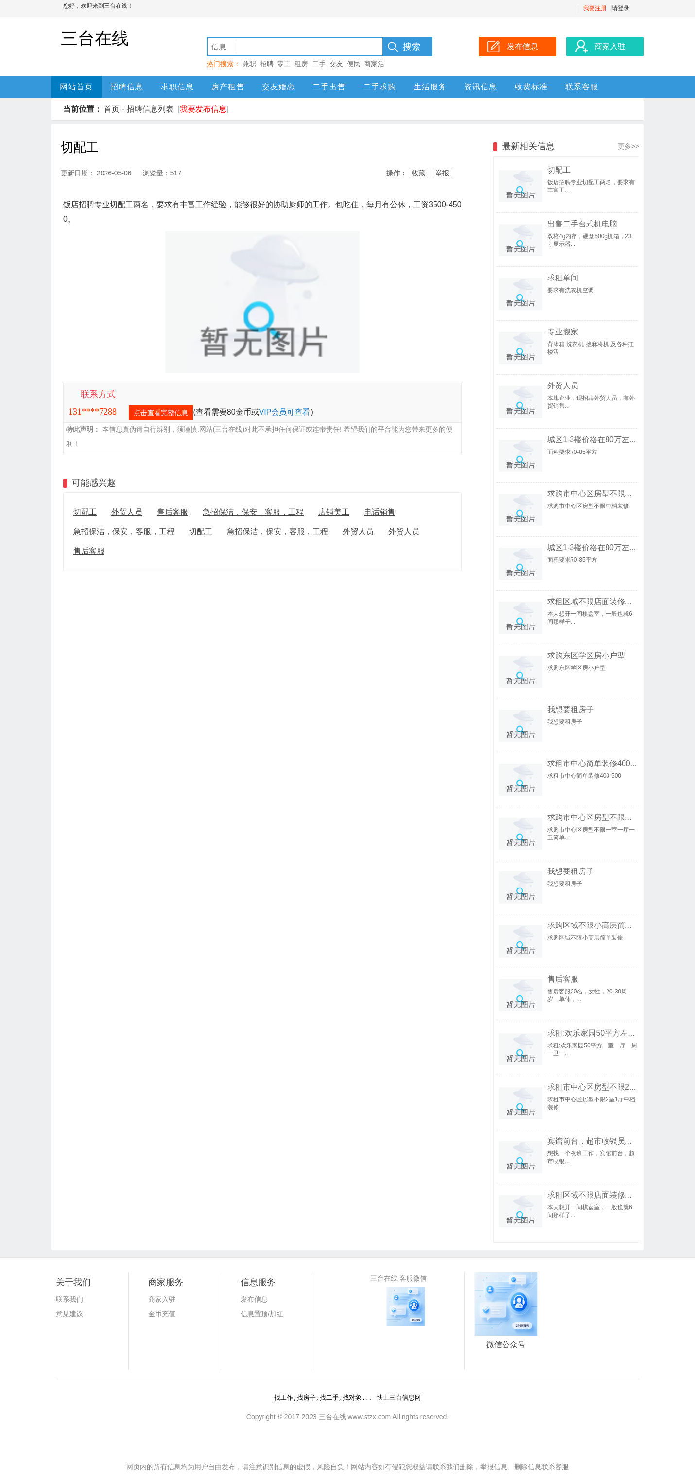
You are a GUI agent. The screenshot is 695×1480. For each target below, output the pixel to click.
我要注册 (595, 8)
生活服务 (430, 87)
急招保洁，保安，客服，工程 (253, 512)
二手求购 (379, 87)
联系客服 (581, 87)
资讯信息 (480, 87)
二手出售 (329, 87)
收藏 (418, 173)
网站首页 (76, 87)
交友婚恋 (278, 87)
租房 (301, 64)
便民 (354, 64)
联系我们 (69, 1299)
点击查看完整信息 (161, 413)
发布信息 (254, 1299)
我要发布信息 (203, 109)
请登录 (620, 8)
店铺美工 (333, 512)
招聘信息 (126, 87)
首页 (112, 109)
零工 (284, 64)
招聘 (267, 64)
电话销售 (379, 512)
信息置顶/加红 (262, 1314)
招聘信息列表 (150, 109)
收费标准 (531, 87)
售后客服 (172, 512)
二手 (319, 64)
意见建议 (69, 1314)
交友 (336, 64)
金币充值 (161, 1314)
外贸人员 (126, 512)
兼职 (249, 64)
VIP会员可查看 (285, 412)
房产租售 (227, 87)
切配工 (85, 512)
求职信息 (177, 87)
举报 (442, 173)
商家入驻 (161, 1299)
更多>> (628, 146)
